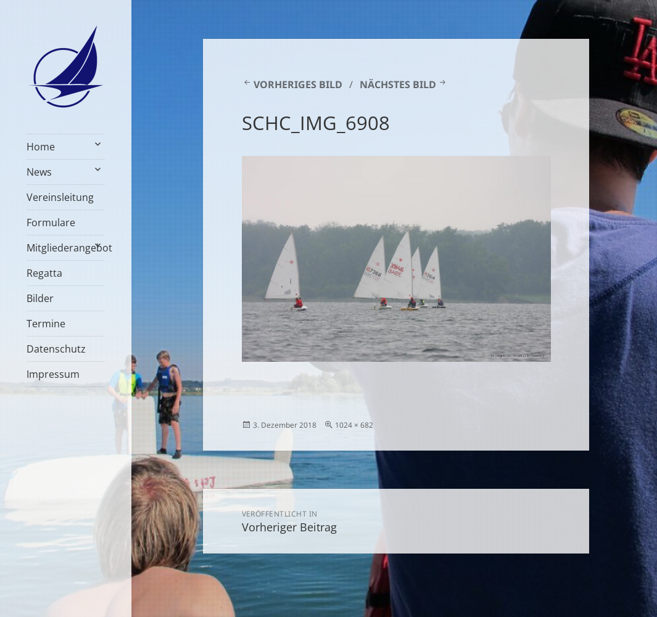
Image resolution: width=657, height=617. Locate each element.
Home (41, 146)
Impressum (53, 374)
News (39, 172)
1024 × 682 (354, 425)
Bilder (40, 298)
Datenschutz (56, 349)
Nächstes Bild (398, 84)
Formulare (51, 222)
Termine (46, 323)
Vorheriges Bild (298, 84)
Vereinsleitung (60, 197)
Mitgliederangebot (66, 248)
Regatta (44, 273)
